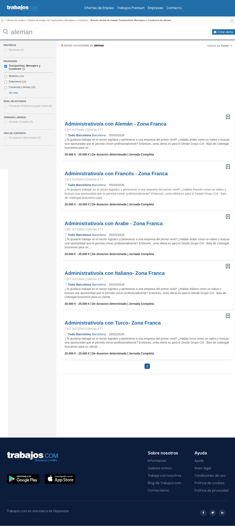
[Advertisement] (111, 82)
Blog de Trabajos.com (164, 483)
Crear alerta (225, 32)
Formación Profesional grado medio (30, 106)
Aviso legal (203, 468)
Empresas (155, 8)
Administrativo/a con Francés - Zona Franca (116, 173)
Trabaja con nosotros (164, 476)
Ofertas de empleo (16, 20)
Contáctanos (158, 490)
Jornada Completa (21, 121)
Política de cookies (209, 483)
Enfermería (15, 81)
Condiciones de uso (210, 476)
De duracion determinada (24, 137)
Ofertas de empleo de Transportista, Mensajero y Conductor (58, 20)
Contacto (174, 8)
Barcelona (16, 49)
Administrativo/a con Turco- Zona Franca (113, 322)
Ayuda (199, 461)
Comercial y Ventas (19, 87)
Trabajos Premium (131, 8)
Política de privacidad (211, 490)
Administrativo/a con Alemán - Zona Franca (116, 123)
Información (157, 461)
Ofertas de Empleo (99, 8)
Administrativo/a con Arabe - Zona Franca (114, 223)
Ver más (13, 92)
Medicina (14, 76)
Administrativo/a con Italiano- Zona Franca (115, 273)
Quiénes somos (160, 468)
